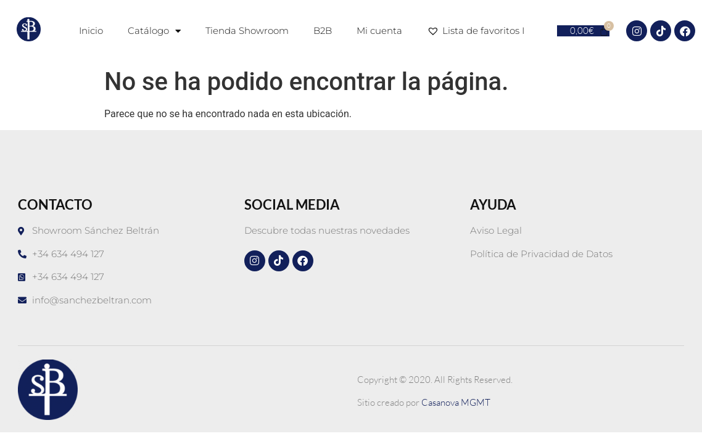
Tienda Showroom (247, 30)
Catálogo (154, 31)
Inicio (91, 30)
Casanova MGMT (455, 402)
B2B (322, 30)
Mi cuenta (379, 30)
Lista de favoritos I (478, 31)
